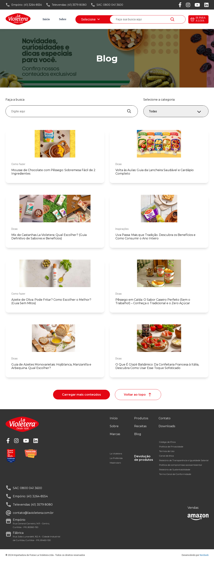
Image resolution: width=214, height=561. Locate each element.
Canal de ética (166, 455)
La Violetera (116, 453)
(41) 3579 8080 (77, 4)
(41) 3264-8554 (33, 4)
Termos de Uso (166, 451)
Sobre (62, 19)
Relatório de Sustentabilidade (174, 469)
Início (46, 19)
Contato (165, 418)
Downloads (161, 19)
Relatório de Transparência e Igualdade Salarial (183, 460)
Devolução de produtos (143, 458)
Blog (116, 19)
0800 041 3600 (113, 4)
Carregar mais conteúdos (81, 394)
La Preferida (116, 458)
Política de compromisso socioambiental (180, 465)
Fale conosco (137, 19)
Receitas (99, 19)
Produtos (141, 418)
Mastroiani (115, 462)
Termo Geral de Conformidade (175, 474)
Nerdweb (204, 555)
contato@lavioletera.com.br (33, 513)
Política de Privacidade (171, 446)
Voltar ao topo (138, 394)
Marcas (80, 19)
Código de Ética (167, 442)
